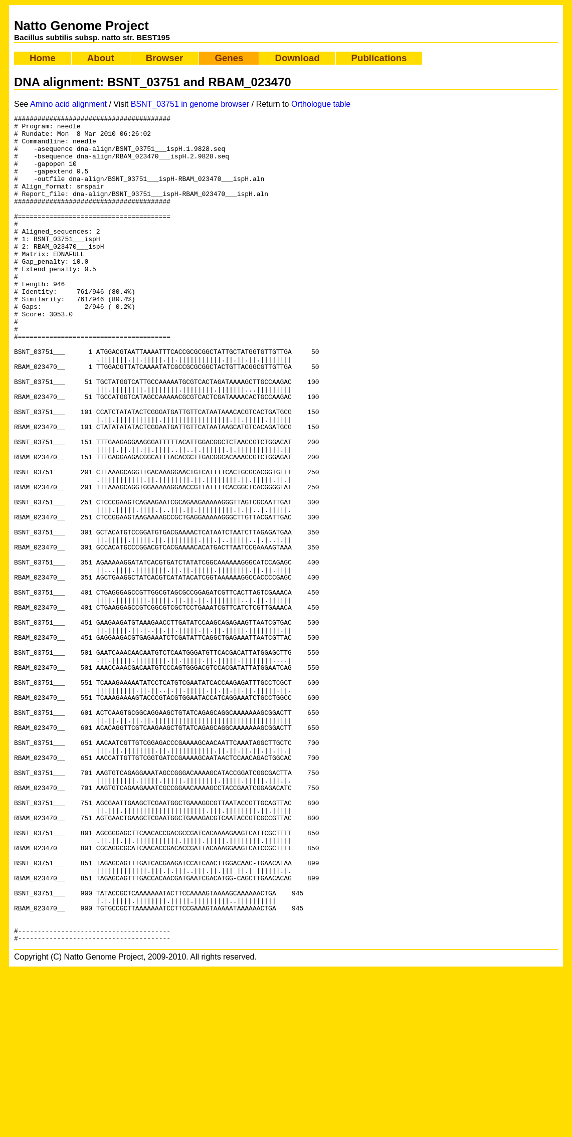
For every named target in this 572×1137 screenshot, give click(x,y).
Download (297, 58)
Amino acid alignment (68, 104)
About (100, 58)
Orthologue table (320, 104)
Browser (164, 58)
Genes (229, 58)
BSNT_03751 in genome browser (190, 104)
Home (43, 58)
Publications (379, 58)
